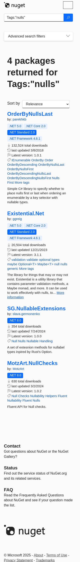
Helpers (51, 396)
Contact (12, 446)
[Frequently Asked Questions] (8, 489)
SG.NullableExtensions (36, 308)
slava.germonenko (26, 314)
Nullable (32, 341)
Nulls (55, 178)
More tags (22, 182)
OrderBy (37, 160)
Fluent (62, 396)
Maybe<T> (45, 264)
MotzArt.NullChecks (32, 363)
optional (45, 259)
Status (11, 467)
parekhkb (19, 119)
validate (32, 259)
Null (14, 341)
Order (49, 160)
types (56, 259)
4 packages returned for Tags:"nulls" (33, 72)
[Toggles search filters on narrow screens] (68, 36)
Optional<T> (27, 264)
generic (12, 268)
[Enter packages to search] (34, 18)
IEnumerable (21, 160)
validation (19, 259)
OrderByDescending (22, 164)
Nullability (37, 396)
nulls (63, 264)
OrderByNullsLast (30, 114)
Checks (23, 396)
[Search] (68, 18)
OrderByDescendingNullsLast (29, 173)
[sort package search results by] (46, 104)
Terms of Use (56, 555)
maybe (12, 264)
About (38, 555)
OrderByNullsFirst (20, 169)
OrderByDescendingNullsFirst (29, 178)
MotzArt (18, 369)
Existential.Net (25, 213)
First (10, 182)
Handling (46, 341)
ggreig (17, 219)
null (56, 264)
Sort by (13, 103)
